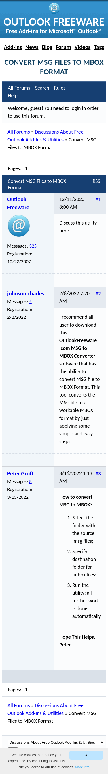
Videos (83, 46)
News (31, 46)
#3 (98, 474)
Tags (99, 46)
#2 (98, 294)
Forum (63, 46)
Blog (47, 46)
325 (33, 246)
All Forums (18, 132)
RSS (96, 181)
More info (82, 767)
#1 (98, 200)
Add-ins (13, 46)
